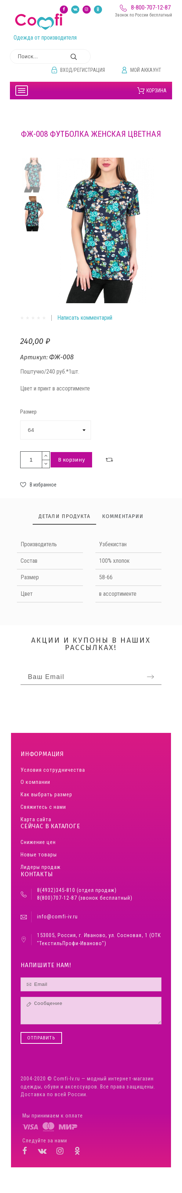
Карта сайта (36, 819)
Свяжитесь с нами (43, 807)
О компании (35, 782)
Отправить (41, 1037)
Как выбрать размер (46, 795)
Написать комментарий (84, 317)
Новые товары (39, 855)
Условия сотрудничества (53, 770)
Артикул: (34, 357)
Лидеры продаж (41, 867)
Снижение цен (38, 842)
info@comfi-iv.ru (57, 917)
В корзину (71, 459)
